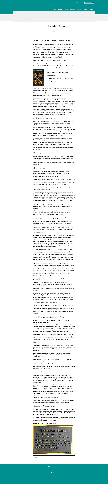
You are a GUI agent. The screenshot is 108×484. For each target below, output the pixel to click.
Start (19, 19)
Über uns (85, 9)
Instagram (75, 4)
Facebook (70, 4)
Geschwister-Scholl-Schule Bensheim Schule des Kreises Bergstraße (24, 4)
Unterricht (60, 9)
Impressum (64, 466)
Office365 (73, 2)
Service (91, 9)
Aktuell (54, 9)
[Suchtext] (89, 3)
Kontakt (69, 2)
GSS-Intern (78, 2)
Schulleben (79, 9)
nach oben (35, 457)
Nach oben (54, 473)
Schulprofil (72, 9)
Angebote (66, 9)
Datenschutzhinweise (53, 466)
